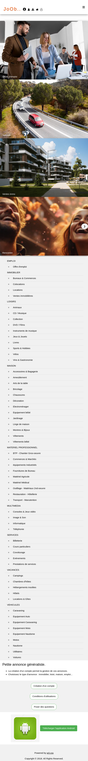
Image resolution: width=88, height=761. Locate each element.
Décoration (18, 401)
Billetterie (17, 540)
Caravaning (18, 610)
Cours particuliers (21, 546)
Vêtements (18, 436)
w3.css (50, 753)
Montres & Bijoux (21, 430)
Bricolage (17, 389)
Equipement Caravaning (25, 622)
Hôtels (16, 593)
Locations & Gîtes (21, 599)
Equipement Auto (21, 616)
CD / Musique (19, 313)
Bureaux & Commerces (24, 278)
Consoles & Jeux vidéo (24, 511)
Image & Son (19, 517)
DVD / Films (19, 325)
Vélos (16, 354)
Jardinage (18, 418)
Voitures (17, 657)
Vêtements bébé (21, 441)
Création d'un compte (43, 686)
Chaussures (19, 395)
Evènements (19, 558)
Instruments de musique (25, 331)
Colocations (19, 284)
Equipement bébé (21, 412)
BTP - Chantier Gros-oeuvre (27, 453)
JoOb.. (12, 9)
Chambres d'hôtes (22, 581)
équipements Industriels (24, 465)
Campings (18, 575)
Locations (17, 290)
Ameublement (20, 377)
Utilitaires (17, 651)
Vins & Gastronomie (23, 360)
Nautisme (17, 645)
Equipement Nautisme (24, 634)
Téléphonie (18, 529)
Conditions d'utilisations (43, 696)
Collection (18, 319)
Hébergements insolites (24, 587)
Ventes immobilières (23, 296)
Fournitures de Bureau (24, 471)
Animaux (17, 307)
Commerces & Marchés (24, 459)
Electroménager (21, 406)
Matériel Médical (21, 482)
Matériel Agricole (21, 476)
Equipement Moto (21, 628)
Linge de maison (21, 424)
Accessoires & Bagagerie (25, 371)
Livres (16, 342)
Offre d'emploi (20, 266)
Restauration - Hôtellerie (25, 494)
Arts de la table (20, 383)
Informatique (19, 523)
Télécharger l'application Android (59, 728)
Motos (16, 640)
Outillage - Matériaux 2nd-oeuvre (29, 488)
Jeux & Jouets (20, 336)
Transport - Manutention (25, 500)
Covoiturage (19, 552)
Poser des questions (44, 706)
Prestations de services (24, 564)
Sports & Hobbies (21, 348)
